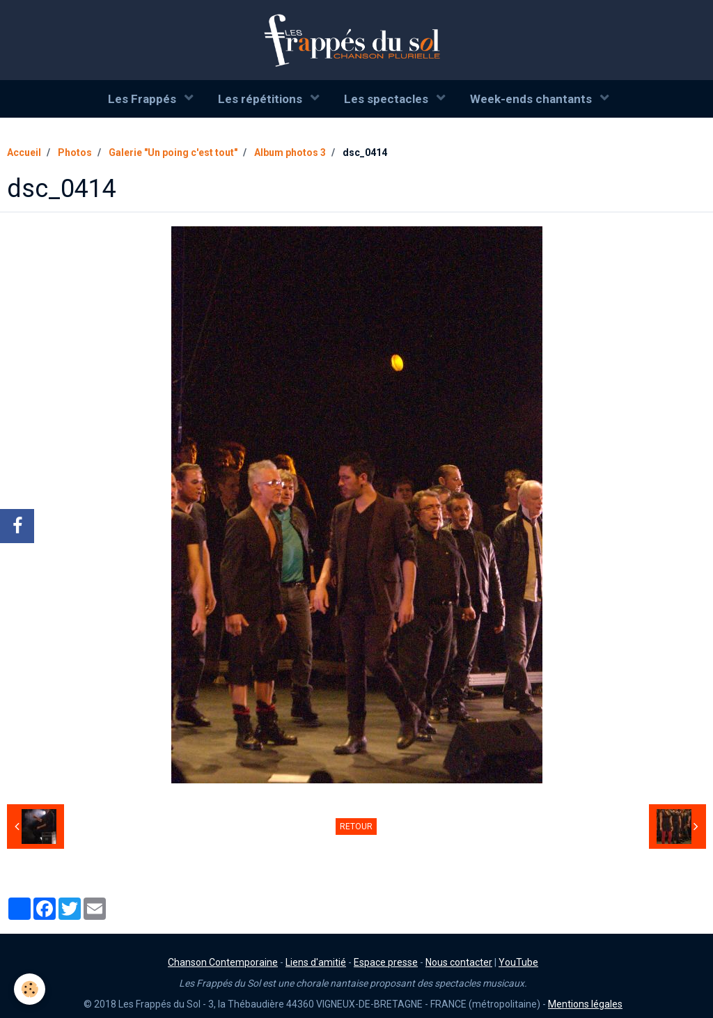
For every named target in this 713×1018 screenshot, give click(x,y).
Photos (75, 152)
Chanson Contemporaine (223, 962)
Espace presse (386, 962)
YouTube (518, 962)
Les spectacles (387, 99)
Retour (356, 826)
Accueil (24, 152)
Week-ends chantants (532, 99)
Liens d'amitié (315, 962)
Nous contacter (458, 962)
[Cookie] (29, 989)
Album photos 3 (290, 152)
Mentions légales (585, 1004)
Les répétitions (261, 99)
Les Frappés (143, 99)
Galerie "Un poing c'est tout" (173, 152)
